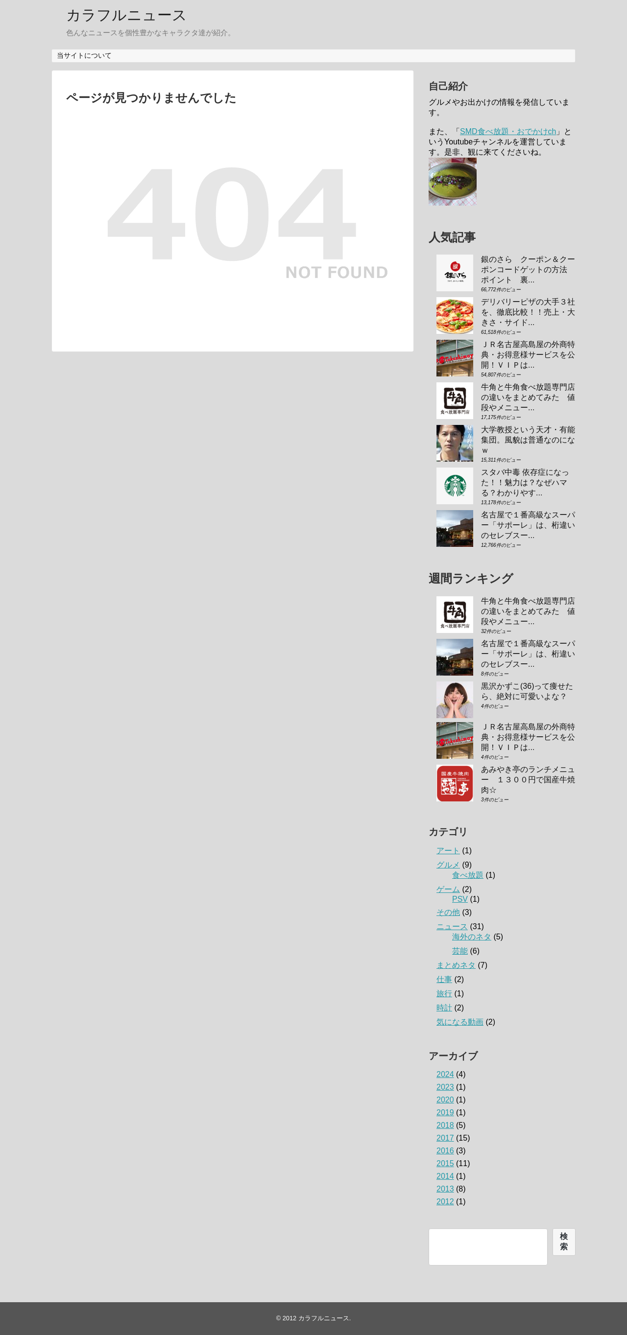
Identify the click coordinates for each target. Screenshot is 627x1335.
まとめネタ (456, 965)
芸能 (460, 951)
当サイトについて (84, 55)
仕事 (444, 979)
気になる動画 (459, 1022)
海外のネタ (471, 937)
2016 (445, 1151)
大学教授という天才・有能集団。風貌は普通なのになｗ (528, 439)
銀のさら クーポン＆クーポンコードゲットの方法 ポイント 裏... (528, 269)
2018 (445, 1125)
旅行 (444, 993)
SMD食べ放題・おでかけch (508, 131)
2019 (445, 1112)
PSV (460, 899)
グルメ (448, 865)
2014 (445, 1176)
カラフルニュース (126, 15)
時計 (444, 1008)
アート (448, 850)
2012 (445, 1201)
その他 (448, 912)
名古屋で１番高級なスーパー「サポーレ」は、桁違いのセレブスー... (528, 525)
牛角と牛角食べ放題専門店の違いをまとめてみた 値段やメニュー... (528, 397)
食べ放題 (467, 875)
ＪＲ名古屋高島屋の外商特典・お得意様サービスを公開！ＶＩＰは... (528, 354)
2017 (445, 1138)
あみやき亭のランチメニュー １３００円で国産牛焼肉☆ (528, 779)
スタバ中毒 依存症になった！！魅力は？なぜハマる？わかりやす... (525, 482)
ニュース (452, 926)
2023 (445, 1087)
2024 (445, 1074)
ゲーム (448, 889)
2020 (445, 1100)
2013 (445, 1189)
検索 (564, 1241)
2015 (445, 1163)
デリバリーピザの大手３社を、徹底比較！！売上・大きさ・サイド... (528, 312)
